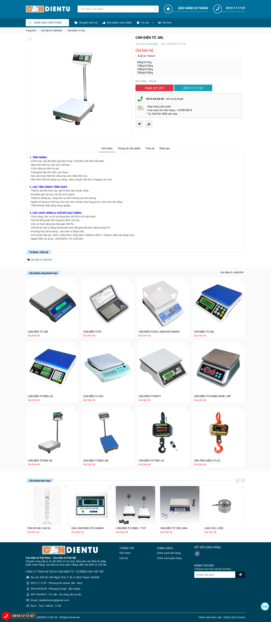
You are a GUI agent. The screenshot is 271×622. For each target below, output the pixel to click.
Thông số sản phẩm (129, 148)
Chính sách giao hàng (169, 558)
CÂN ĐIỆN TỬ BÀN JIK (40, 460)
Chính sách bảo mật (209, 617)
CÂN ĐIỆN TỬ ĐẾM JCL (40, 396)
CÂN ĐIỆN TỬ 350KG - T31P (131, 528)
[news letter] (240, 574)
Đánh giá (165, 148)
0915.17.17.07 (193, 88)
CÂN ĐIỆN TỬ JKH (93, 396)
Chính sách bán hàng (169, 553)
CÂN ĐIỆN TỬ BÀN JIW (95, 460)
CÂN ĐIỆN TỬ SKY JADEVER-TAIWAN (158, 331)
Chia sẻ (150, 148)
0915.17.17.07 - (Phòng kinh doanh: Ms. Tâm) (56, 583)
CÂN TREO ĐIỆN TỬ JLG (207, 460)
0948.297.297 (154, 88)
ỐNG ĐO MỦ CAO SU (38, 528)
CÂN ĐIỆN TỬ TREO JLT (151, 460)
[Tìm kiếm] (115, 9)
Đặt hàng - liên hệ (146, 81)
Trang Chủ (31, 30)
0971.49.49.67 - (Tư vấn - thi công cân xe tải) (56, 594)
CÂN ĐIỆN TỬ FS (92, 331)
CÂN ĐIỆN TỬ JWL (76, 30)
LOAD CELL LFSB (213, 528)
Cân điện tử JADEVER (51, 30)
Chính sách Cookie (234, 617)
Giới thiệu (107, 148)
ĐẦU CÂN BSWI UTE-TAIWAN (88, 528)
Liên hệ (123, 558)
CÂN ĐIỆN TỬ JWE (38, 331)
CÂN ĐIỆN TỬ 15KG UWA (173, 528)
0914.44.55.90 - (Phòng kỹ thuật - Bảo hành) (55, 588)
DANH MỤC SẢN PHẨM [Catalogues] (48, 22)
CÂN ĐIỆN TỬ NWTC (149, 396)
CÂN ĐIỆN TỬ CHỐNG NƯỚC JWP (212, 396)
